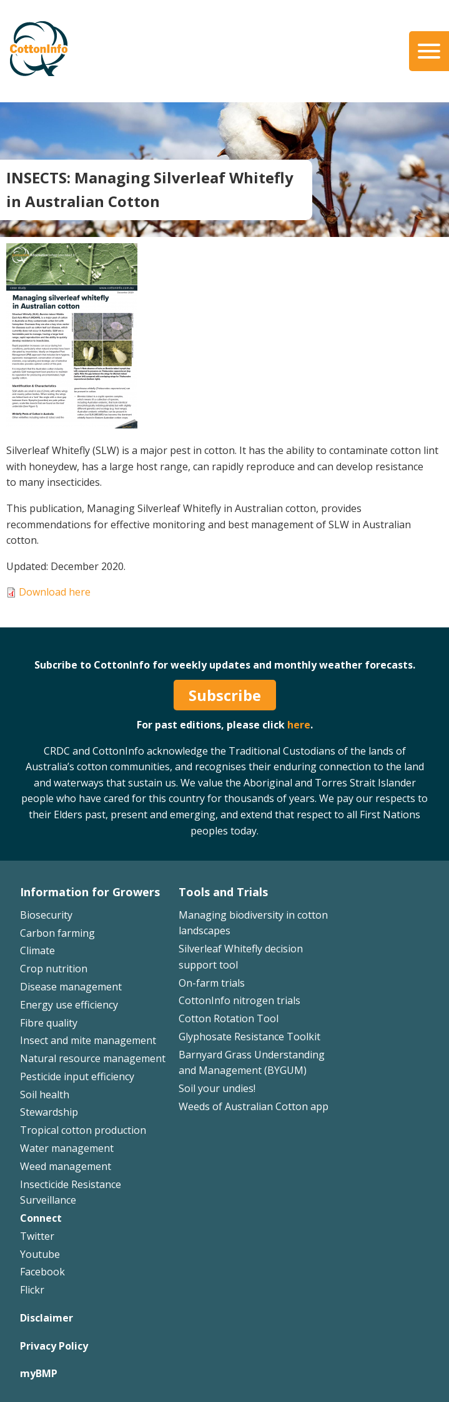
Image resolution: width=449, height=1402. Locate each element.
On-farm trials (212, 983)
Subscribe (225, 695)
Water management (67, 1148)
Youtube (40, 1254)
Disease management (71, 986)
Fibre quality (48, 1023)
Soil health (44, 1094)
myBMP (38, 1373)
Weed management (65, 1166)
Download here (55, 592)
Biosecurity (46, 915)
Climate (37, 950)
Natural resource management (92, 1058)
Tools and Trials (223, 891)
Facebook (42, 1272)
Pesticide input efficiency (77, 1076)
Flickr (32, 1290)
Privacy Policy (54, 1346)
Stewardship (49, 1112)
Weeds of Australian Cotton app (253, 1106)
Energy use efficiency (69, 1005)
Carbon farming (57, 933)
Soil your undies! (217, 1088)
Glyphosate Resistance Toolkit (249, 1036)
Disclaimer (46, 1318)
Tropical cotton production (83, 1130)
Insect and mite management (88, 1040)
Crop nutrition (53, 968)
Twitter (37, 1236)
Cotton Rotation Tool (229, 1018)
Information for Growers (90, 891)
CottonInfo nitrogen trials (239, 1000)
